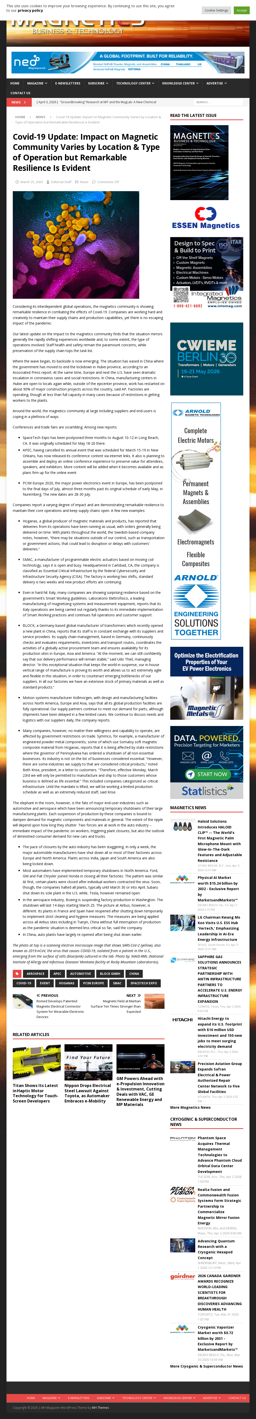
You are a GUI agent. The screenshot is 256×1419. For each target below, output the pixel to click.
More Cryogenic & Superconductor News (206, 1366)
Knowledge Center (178, 83)
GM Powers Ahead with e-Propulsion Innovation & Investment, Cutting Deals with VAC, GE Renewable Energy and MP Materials (140, 1091)
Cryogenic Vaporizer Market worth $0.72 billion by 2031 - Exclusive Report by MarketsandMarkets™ (218, 1338)
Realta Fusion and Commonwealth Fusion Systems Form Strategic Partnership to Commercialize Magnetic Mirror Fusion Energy (219, 1206)
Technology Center (133, 83)
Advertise (214, 83)
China (134, 974)
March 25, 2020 (31, 182)
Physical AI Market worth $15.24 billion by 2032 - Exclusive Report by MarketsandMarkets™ (218, 888)
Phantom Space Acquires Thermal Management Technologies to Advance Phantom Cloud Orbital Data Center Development (220, 1154)
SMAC (117, 983)
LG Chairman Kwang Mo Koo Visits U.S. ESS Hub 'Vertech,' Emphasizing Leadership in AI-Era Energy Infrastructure (219, 928)
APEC (57, 974)
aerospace (35, 974)
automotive (80, 974)
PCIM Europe (93, 983)
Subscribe (96, 83)
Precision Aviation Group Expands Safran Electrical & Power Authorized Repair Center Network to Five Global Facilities (220, 1077)
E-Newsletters (67, 83)
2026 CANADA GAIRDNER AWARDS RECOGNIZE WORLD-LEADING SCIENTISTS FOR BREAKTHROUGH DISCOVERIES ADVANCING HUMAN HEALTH (220, 1292)
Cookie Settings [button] (216, 10)
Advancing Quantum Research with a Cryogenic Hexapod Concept (216, 1249)
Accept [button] (242, 10)
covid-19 (23, 983)
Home (15, 83)
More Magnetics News (190, 1107)
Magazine (35, 83)
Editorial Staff (61, 182)
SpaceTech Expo (143, 983)
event (45, 983)
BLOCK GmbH (110, 974)
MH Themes (100, 1408)
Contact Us (20, 93)
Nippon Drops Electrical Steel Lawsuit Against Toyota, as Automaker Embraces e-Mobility (87, 1093)
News (84, 182)
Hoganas (66, 983)
